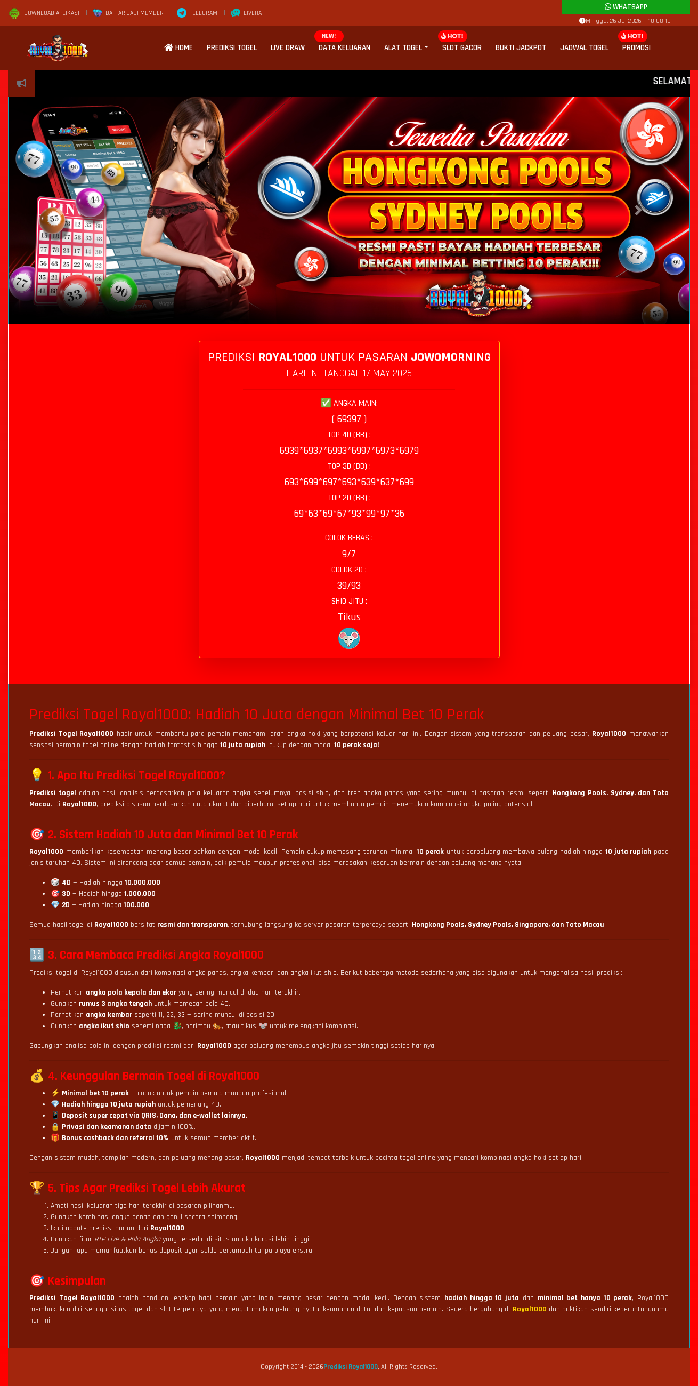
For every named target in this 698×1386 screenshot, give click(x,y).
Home (178, 48)
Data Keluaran (344, 48)
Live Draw (288, 48)
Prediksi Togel (232, 48)
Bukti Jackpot (521, 48)
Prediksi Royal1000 (350, 1367)
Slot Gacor (462, 48)
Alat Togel (403, 48)
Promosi (636, 48)
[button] (60, 210)
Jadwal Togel (584, 48)
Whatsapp (626, 7)
